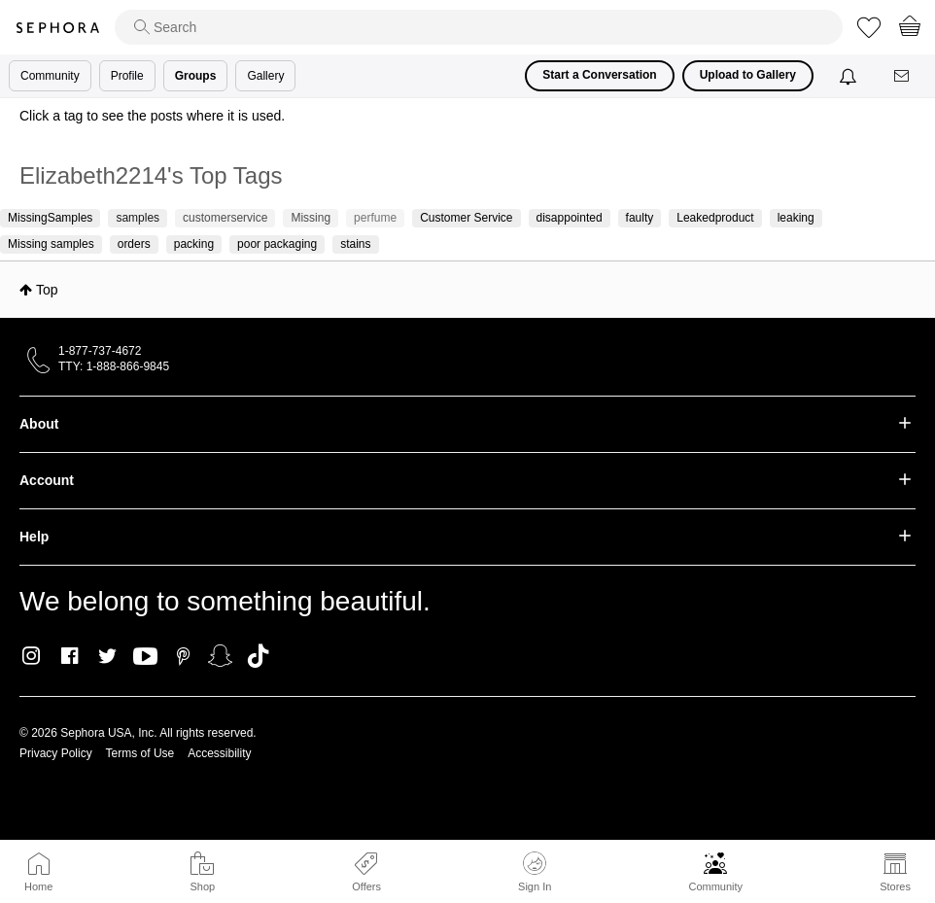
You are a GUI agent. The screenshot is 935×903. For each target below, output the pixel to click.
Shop (202, 886)
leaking (796, 218)
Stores (895, 886)
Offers (366, 886)
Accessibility (219, 753)
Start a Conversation (599, 75)
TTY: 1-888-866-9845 (113, 366)
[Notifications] (850, 75)
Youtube (145, 657)
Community (715, 886)
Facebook (69, 656)
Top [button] (47, 289)
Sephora (57, 27)
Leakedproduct (714, 218)
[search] (479, 27)
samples (137, 218)
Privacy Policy (55, 753)
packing (194, 244)
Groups (196, 76)
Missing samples (51, 244)
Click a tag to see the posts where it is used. (152, 115)
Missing (310, 218)
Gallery (265, 76)
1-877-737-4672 (99, 351)
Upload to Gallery (748, 75)
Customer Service (466, 218)
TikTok (258, 656)
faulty (640, 218)
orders (134, 244)
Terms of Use (140, 753)
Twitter (107, 656)
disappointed (570, 218)
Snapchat (220, 656)
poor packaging (277, 244)
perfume (375, 218)
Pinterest (183, 656)
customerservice (225, 218)
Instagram (31, 656)
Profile (127, 76)
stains (355, 244)
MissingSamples (50, 218)
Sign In (534, 871)
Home (38, 886)
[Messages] (902, 76)
